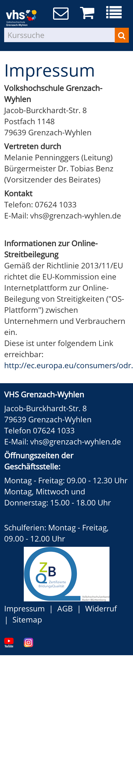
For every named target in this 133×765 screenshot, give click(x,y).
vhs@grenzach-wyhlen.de (75, 441)
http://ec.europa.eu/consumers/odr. (68, 365)
